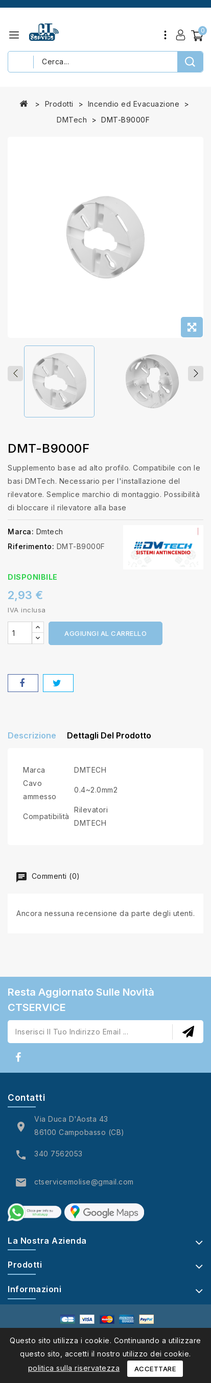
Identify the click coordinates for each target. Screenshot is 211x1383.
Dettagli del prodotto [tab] (109, 735)
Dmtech (49, 531)
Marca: (21, 531)
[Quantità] (20, 633)
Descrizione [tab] (32, 735)
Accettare (155, 1369)
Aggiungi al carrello (105, 633)
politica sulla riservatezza (74, 1368)
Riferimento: (31, 546)
